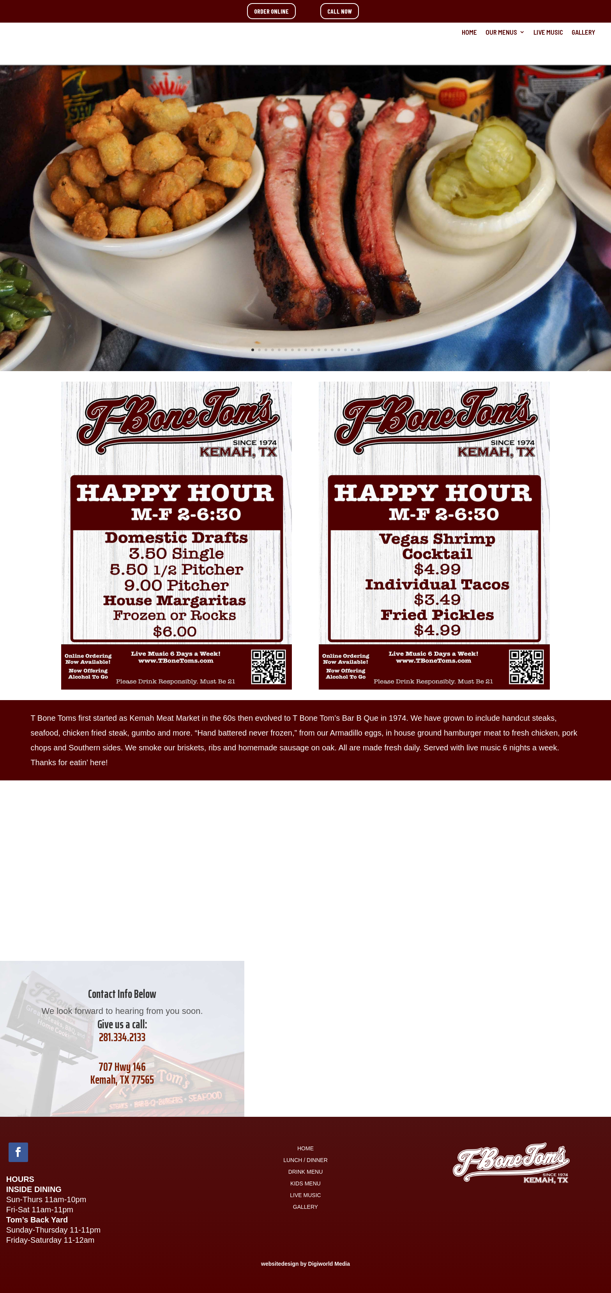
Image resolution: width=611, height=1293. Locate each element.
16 (352, 349)
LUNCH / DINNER (305, 1160)
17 (358, 349)
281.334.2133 (122, 1037)
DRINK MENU (305, 1172)
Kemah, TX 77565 (122, 1079)
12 (325, 349)
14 (338, 349)
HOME (469, 32)
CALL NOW (339, 11)
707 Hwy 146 (122, 1067)
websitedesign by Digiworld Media (305, 1264)
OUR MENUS (501, 32)
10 (312, 349)
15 (345, 349)
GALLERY (583, 32)
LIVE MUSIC (548, 32)
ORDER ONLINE (271, 11)
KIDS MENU (305, 1184)
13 (332, 349)
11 (319, 349)
